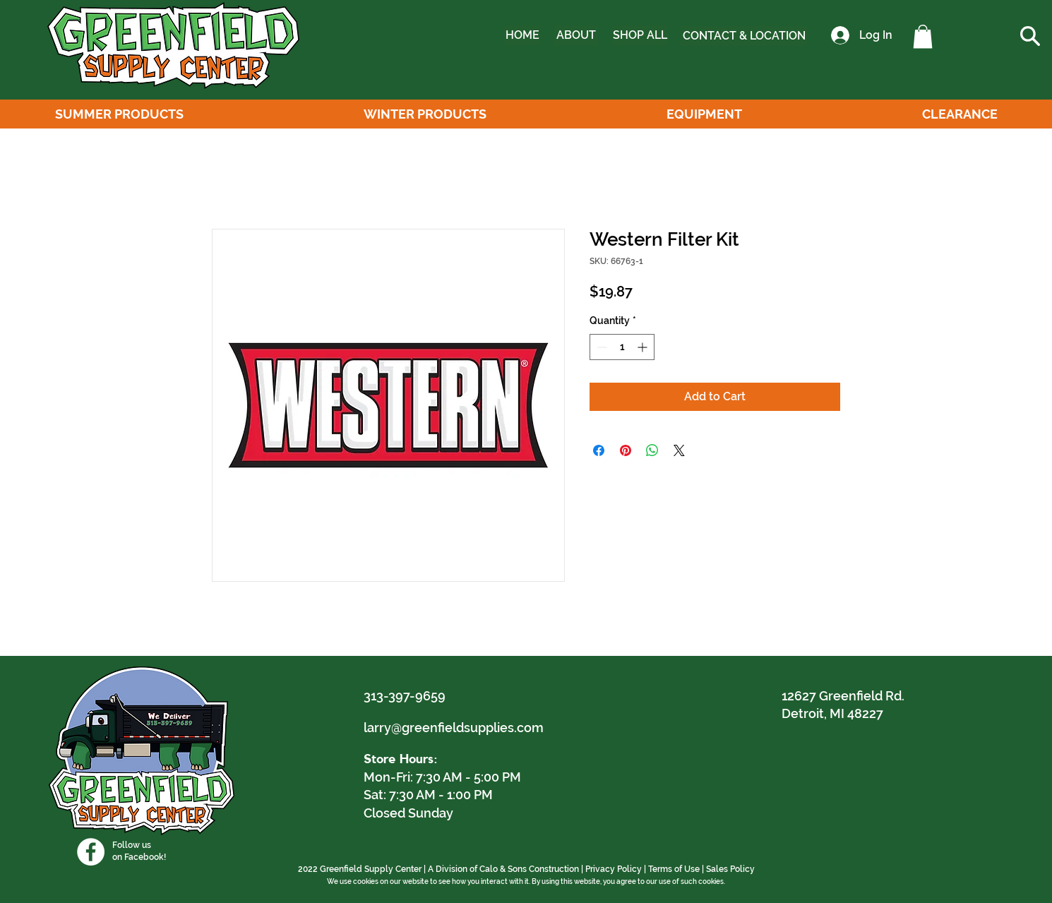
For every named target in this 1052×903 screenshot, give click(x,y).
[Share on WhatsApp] (652, 450)
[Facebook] (90, 852)
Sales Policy (730, 869)
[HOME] (522, 35)
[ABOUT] (576, 35)
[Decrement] (600, 347)
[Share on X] (679, 450)
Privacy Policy (613, 869)
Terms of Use (674, 869)
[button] (923, 36)
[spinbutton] (622, 347)
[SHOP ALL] (639, 35)
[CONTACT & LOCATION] (744, 36)
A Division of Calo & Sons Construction (503, 869)
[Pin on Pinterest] (625, 450)
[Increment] (643, 347)
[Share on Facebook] (598, 450)
